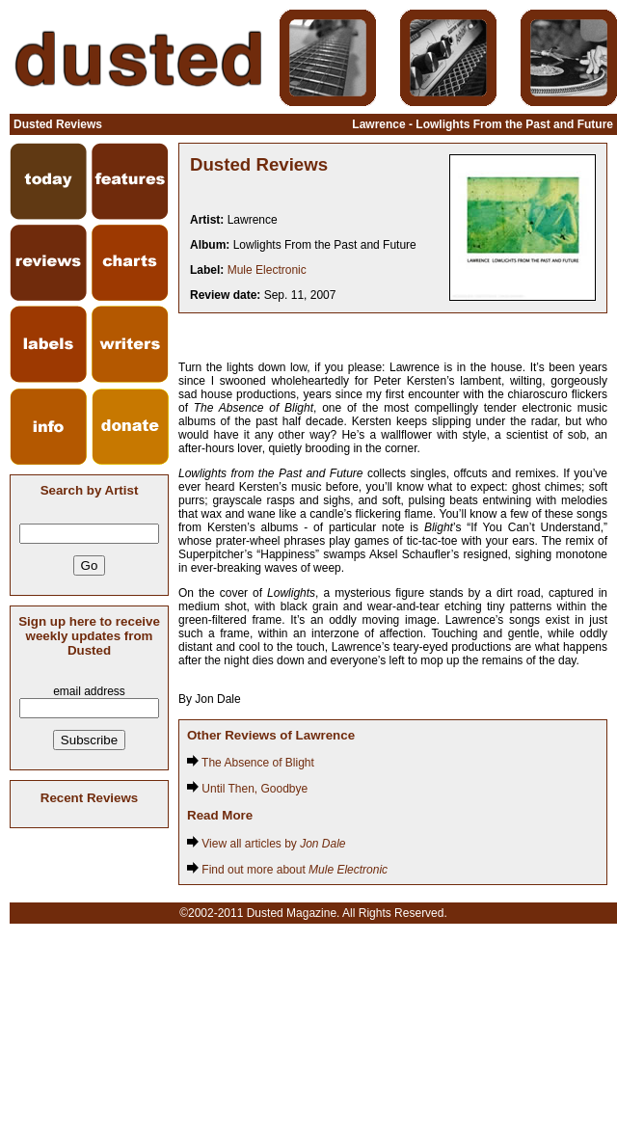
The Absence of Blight (250, 762)
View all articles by (266, 843)
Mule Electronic (267, 270)
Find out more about (287, 869)
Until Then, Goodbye (247, 788)
